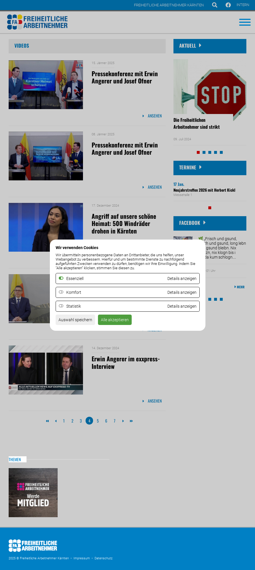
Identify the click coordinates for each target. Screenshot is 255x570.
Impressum (81, 558)
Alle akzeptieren (115, 319)
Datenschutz (103, 558)
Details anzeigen (182, 292)
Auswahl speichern (75, 319)
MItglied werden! (33, 492)
